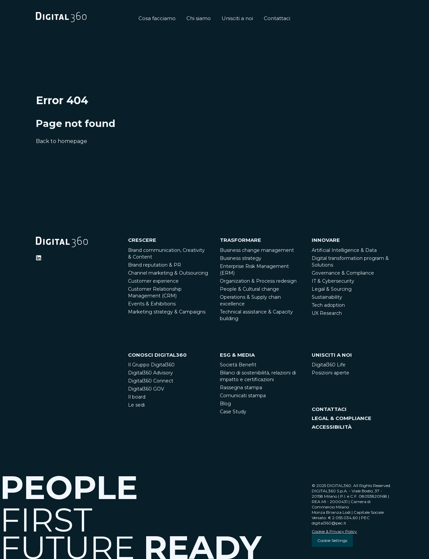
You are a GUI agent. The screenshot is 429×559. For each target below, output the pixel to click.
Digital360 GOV (146, 389)
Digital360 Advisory (150, 373)
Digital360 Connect (150, 381)
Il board (136, 397)
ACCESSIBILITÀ (332, 427)
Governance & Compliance (343, 273)
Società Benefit (238, 365)
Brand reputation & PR (154, 265)
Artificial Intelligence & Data (344, 250)
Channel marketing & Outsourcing (168, 273)
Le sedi (136, 405)
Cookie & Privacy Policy (334, 531)
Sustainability (327, 297)
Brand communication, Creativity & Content (166, 253)
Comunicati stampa (243, 396)
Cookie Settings (332, 540)
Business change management (257, 250)
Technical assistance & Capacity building (256, 315)
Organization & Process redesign (258, 281)
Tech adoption (328, 305)
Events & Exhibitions (152, 304)
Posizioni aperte (330, 373)
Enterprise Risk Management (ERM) (254, 269)
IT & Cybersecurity (333, 281)
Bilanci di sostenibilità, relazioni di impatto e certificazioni (258, 376)
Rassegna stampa (241, 388)
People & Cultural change (249, 289)
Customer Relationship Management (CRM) (155, 292)
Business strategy (240, 258)
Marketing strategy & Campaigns (166, 312)
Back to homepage (61, 141)
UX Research (327, 313)
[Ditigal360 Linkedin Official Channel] (38, 258)
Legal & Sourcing (332, 289)
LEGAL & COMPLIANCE (341, 418)
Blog (225, 404)
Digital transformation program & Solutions (350, 261)
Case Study (233, 412)
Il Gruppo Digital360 (151, 365)
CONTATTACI (329, 409)
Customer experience (153, 281)
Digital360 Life (329, 365)
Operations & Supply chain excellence (250, 300)
